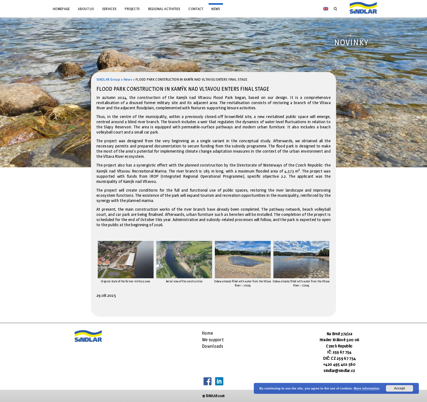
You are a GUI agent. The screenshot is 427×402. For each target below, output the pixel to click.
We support (213, 339)
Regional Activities (164, 9)
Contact (195, 9)
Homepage (61, 9)
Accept (399, 388)
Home (207, 333)
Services (109, 9)
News (215, 9)
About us (86, 9)
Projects (132, 9)
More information (367, 388)
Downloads (212, 346)
